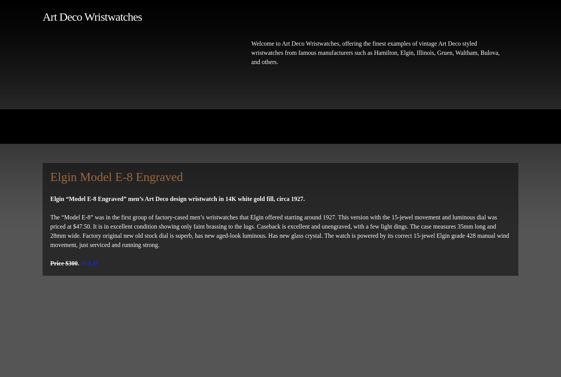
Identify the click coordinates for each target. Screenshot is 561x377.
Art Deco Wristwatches (92, 16)
